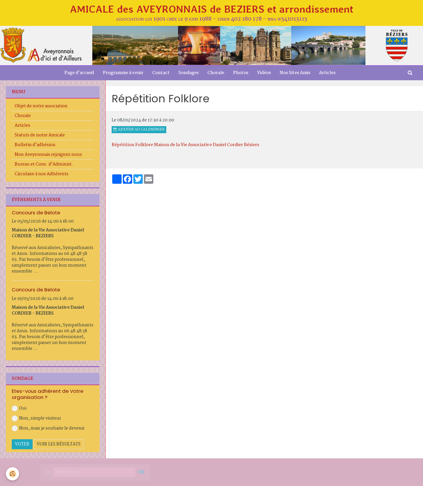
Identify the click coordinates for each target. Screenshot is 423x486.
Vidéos (264, 72)
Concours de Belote (36, 212)
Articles (327, 72)
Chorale (215, 72)
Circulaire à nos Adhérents (41, 174)
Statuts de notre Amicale (40, 135)
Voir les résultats (58, 444)
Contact (160, 72)
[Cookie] (12, 473)
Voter (22, 444)
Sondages (188, 72)
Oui (19, 408)
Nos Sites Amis (295, 72)
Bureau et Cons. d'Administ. (44, 164)
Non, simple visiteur (36, 418)
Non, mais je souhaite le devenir (48, 428)
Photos (240, 72)
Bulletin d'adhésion (35, 144)
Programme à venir (123, 72)
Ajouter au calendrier (138, 130)
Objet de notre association (41, 106)
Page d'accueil (79, 72)
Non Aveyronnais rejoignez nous (48, 154)
